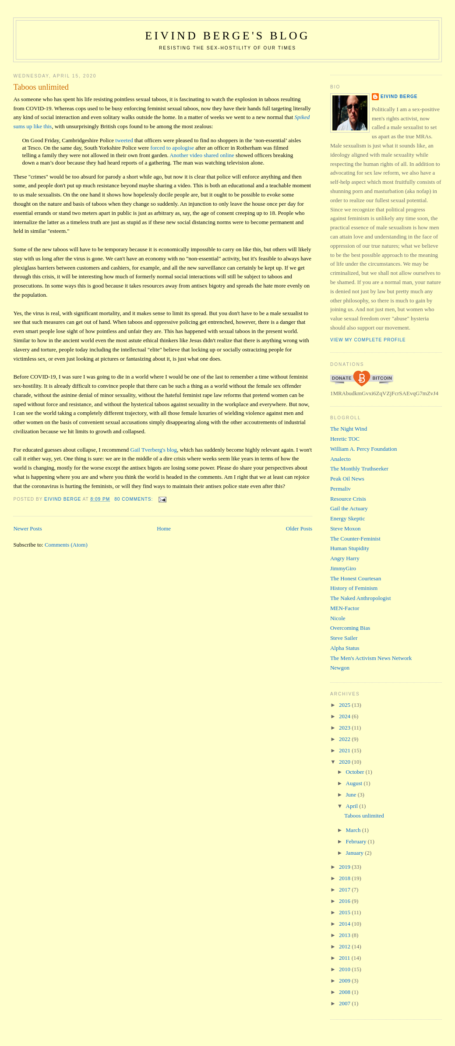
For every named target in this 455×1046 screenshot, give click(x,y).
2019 (345, 866)
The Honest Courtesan (355, 578)
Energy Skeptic (347, 518)
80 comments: (134, 499)
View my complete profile (368, 339)
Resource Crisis (348, 498)
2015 (345, 912)
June (352, 794)
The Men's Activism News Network (371, 658)
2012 (345, 946)
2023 (345, 727)
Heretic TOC (345, 438)
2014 (345, 923)
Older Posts (299, 528)
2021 (345, 750)
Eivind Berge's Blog (227, 35)
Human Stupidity (349, 548)
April (353, 806)
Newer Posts (27, 528)
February (357, 841)
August (355, 783)
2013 (345, 935)
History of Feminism (353, 588)
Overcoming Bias (350, 628)
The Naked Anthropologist (360, 598)
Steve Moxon (345, 528)
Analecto (340, 459)
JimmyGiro (343, 568)
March (354, 830)
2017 (345, 889)
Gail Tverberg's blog (154, 449)
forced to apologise (172, 147)
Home (164, 528)
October (356, 772)
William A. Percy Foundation (363, 449)
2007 (345, 1003)
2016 (345, 901)
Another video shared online (201, 155)
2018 (345, 878)
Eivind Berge (399, 96)
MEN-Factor (344, 608)
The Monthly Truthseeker (359, 468)
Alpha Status (345, 648)
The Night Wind (348, 428)
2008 (345, 992)
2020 (345, 761)
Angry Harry (345, 558)
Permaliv (340, 488)
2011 (345, 958)
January (355, 852)
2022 (345, 739)
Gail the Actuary (349, 508)
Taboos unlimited (41, 87)
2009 (345, 980)
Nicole (338, 618)
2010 (345, 969)
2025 (345, 705)
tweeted (124, 140)
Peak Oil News (347, 478)
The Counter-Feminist (355, 538)
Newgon (339, 667)
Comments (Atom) (66, 544)
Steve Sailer (343, 638)
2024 (345, 716)
